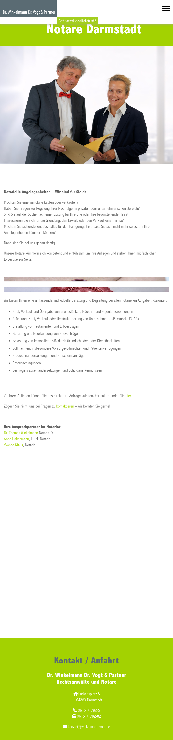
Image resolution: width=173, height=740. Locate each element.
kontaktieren (65, 406)
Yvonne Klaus (13, 445)
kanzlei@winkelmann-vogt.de (86, 726)
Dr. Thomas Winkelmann (21, 432)
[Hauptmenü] (166, 9)
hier (128, 395)
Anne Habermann (16, 439)
